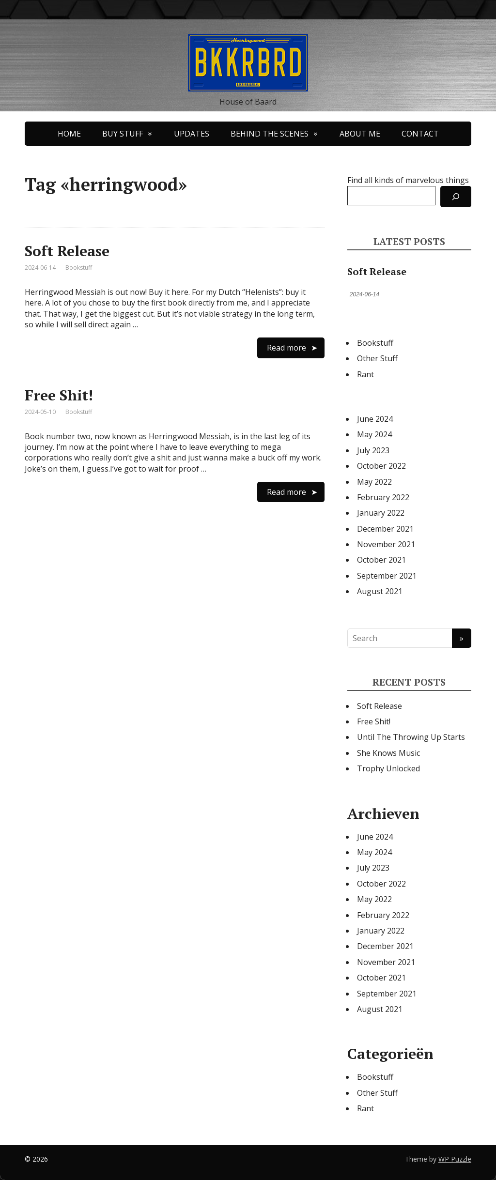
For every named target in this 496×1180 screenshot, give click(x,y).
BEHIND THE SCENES (270, 133)
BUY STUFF (122, 133)
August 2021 (380, 591)
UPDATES (191, 133)
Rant (365, 374)
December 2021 (385, 528)
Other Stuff (377, 358)
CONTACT (420, 133)
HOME (69, 133)
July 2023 (373, 450)
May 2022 (374, 481)
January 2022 (380, 512)
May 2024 (374, 434)
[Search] (455, 196)
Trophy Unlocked (388, 768)
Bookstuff (78, 267)
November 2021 (386, 544)
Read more (286, 347)
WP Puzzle (454, 1159)
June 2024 (375, 419)
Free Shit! (59, 395)
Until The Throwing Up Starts (411, 737)
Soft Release (67, 251)
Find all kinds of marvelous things (408, 180)
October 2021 (381, 559)
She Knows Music (388, 753)
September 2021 (387, 575)
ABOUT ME (360, 133)
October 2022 (381, 465)
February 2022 (383, 497)
